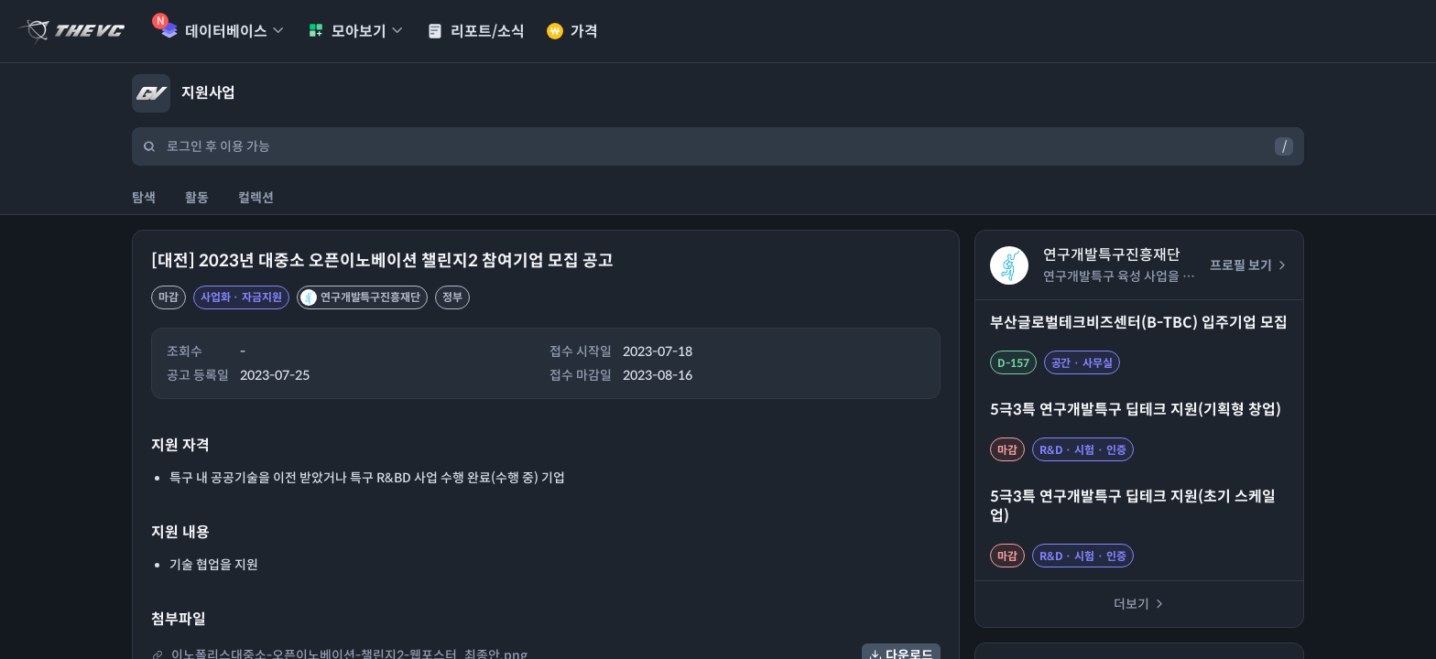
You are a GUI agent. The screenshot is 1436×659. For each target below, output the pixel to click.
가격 (572, 31)
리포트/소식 (476, 31)
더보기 (1140, 604)
